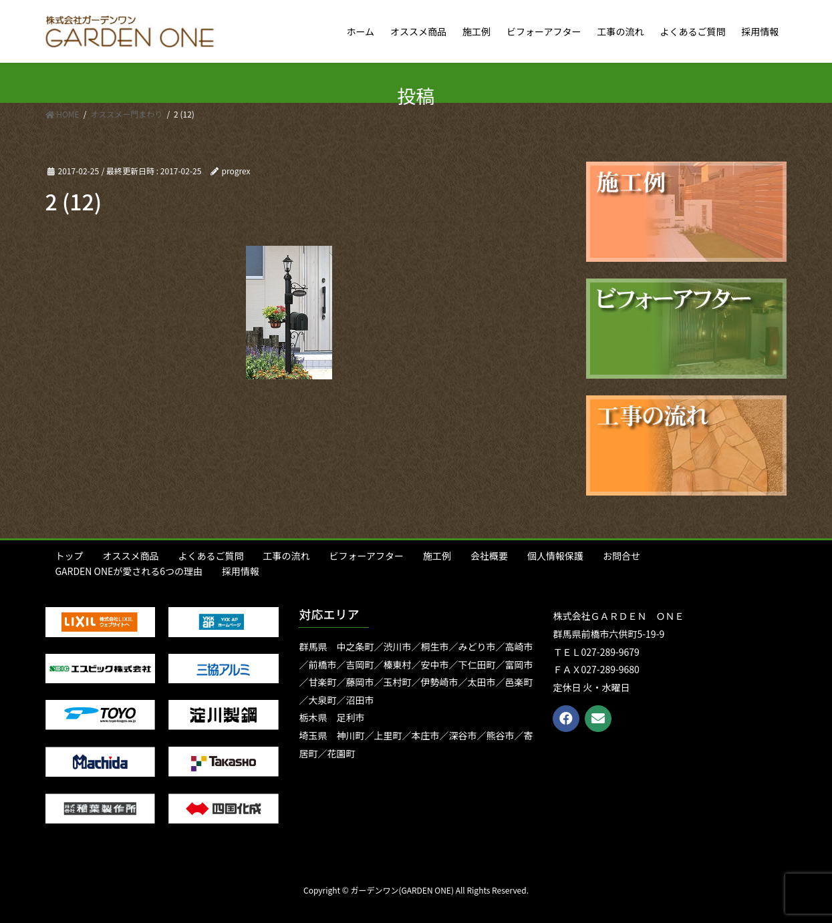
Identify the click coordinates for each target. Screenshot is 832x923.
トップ (69, 555)
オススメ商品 (131, 555)
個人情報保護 (555, 555)
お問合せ (621, 555)
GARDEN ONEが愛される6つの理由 (129, 571)
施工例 (437, 555)
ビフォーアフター (366, 555)
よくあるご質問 (211, 555)
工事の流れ (286, 555)
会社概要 (489, 555)
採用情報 (240, 571)
